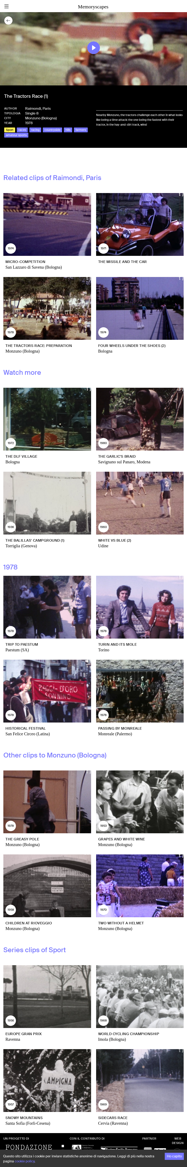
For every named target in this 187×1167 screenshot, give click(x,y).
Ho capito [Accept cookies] (174, 1156)
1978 (29, 123)
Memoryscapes (93, 6)
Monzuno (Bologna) (41, 118)
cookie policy (24, 1161)
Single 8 (32, 113)
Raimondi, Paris (38, 108)
